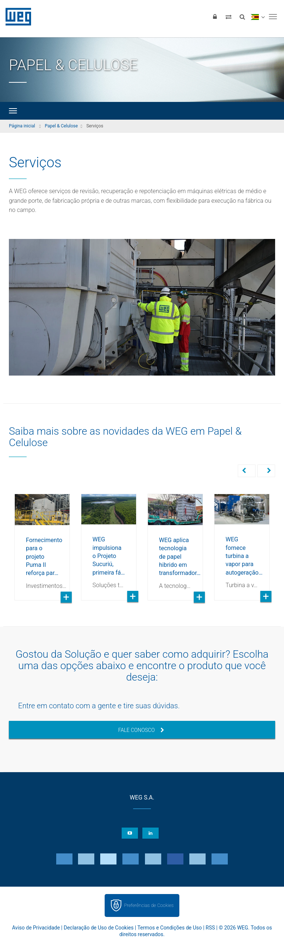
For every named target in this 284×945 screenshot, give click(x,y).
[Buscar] (242, 16)
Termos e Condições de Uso (169, 928)
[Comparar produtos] (228, 16)
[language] (257, 16)
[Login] (214, 16)
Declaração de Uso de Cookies (98, 928)
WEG (15, 16)
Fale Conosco (141, 731)
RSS (210, 928)
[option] (42, 542)
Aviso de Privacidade (36, 928)
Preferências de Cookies (148, 906)
